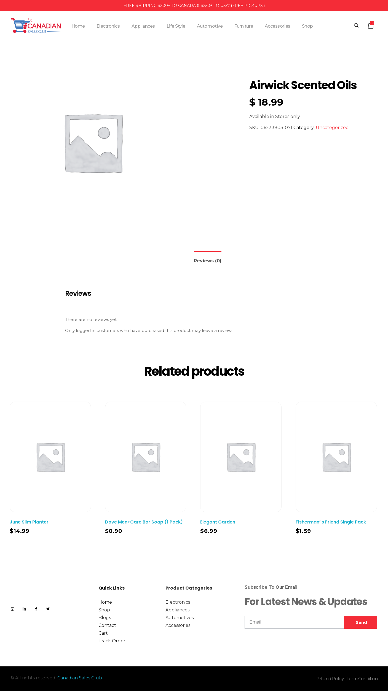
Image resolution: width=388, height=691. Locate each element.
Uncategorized (332, 127)
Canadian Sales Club (79, 677)
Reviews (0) (207, 260)
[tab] (207, 258)
